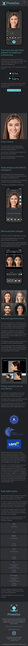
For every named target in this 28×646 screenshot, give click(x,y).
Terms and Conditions (10, 626)
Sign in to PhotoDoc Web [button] (14, 90)
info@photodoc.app (15, 629)
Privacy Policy (16, 462)
